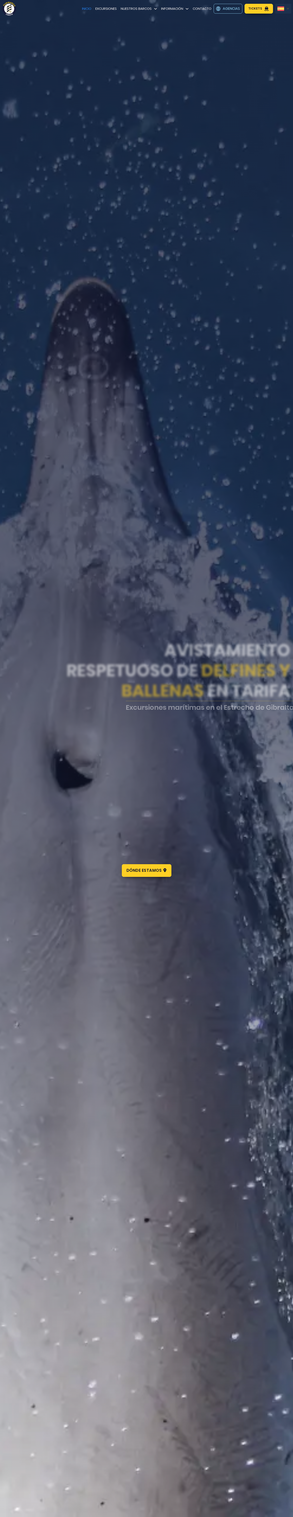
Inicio (86, 8)
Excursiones (106, 8)
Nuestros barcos (136, 8)
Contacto (202, 8)
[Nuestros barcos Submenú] (155, 8)
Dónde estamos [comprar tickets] (146, 870)
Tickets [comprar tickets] (258, 8)
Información (172, 8)
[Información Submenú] (187, 8)
